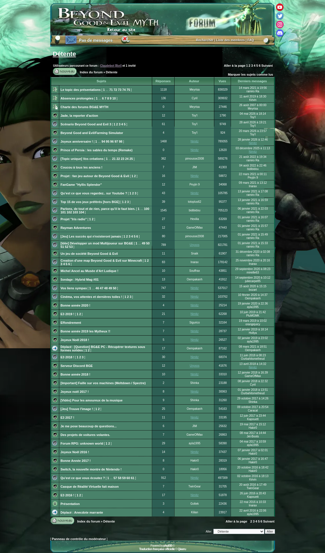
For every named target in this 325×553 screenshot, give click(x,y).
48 (106, 288)
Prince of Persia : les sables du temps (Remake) (97, 150)
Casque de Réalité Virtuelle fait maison (90, 486)
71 (111, 89)
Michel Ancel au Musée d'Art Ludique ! (89, 271)
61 (132, 478)
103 (75, 212)
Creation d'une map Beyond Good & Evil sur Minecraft (101, 260)
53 (71, 246)
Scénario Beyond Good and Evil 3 (86, 124)
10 (114, 98)
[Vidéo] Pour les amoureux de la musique (92, 400)
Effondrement (71, 322)
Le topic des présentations (81, 89)
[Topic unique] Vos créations (82, 158)
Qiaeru (182, 549)
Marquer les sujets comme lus (250, 74)
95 (107, 141)
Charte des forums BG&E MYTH (84, 107)
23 (122, 158)
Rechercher (205, 40)
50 (148, 243)
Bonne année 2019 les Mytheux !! (85, 331)
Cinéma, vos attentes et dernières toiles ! (91, 296)
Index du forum (91, 72)
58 (119, 478)
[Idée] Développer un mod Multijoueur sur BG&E (97, 243)
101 (63, 212)
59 (124, 478)
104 (81, 212)
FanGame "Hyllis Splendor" (81, 184)
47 (101, 288)
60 (128, 478)
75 (128, 89)
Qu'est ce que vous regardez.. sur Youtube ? (94, 193)
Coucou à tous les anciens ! (81, 167)
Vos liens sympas (74, 288)
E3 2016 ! (67, 495)
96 (112, 141)
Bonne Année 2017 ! (76, 460)
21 (114, 158)
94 (103, 141)
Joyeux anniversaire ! (77, 141)
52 (66, 246)
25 (131, 158)
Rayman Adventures (76, 227)
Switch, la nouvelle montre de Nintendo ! (91, 469)
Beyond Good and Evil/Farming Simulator (92, 133)
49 (143, 243)
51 (62, 246)
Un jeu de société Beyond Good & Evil (89, 253)
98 (120, 141)
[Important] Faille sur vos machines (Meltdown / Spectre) (103, 383)
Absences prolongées (77, 98)
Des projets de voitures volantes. (85, 435)
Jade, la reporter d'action (79, 115)
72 (115, 89)
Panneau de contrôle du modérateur (79, 539)
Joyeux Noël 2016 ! (75, 452)
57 (115, 478)
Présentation (70, 504)
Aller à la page (235, 65)
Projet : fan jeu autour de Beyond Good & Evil (95, 176)
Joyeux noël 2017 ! (75, 391)
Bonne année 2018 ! (75, 374)
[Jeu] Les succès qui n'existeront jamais (91, 236)
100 (146, 209)
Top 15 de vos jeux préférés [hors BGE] (90, 202)
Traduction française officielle (157, 549)
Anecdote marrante (88, 512)
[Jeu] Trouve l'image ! (77, 409)
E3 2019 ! (67, 314)
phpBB (167, 545)
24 (127, 158)
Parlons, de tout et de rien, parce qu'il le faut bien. (98, 209)
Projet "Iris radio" (74, 219)
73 (119, 89)
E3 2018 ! (67, 357)
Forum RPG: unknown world (82, 443)
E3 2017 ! (67, 417)
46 (97, 288)
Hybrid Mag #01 (87, 279)
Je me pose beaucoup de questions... (89, 426)
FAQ (250, 40)
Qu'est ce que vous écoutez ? (83, 478)
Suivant (267, 65)
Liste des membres (230, 40)
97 (116, 141)
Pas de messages (96, 40)
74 (124, 89)
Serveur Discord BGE (77, 366)
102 (69, 212)
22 (118, 158)
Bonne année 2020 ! (75, 305)
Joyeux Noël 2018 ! (75, 340)
